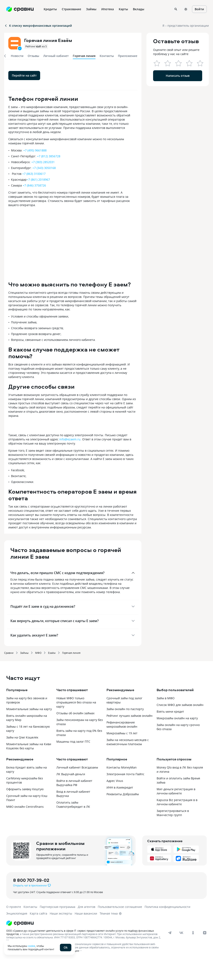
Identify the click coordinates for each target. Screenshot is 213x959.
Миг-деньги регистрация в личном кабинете (176, 791)
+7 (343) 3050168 (44, 168)
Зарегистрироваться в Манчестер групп (173, 813)
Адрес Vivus (114, 781)
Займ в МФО (166, 698)
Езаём (52, 652)
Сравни (9, 652)
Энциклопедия (16, 913)
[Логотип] (102, 923)
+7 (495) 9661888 (35, 150)
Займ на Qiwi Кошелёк (22, 737)
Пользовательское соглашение (120, 907)
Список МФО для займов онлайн (180, 705)
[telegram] (170, 933)
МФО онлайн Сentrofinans (25, 807)
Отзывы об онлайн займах (75, 713)
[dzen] (205, 933)
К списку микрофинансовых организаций (38, 26)
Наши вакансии (86, 913)
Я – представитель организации (185, 26)
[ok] (193, 933)
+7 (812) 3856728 (48, 156)
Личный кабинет (56, 56)
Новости (17, 56)
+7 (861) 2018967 (38, 179)
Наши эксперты (61, 913)
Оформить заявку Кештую (25, 789)
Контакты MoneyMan (121, 767)
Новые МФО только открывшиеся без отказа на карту (76, 702)
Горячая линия (71, 652)
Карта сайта (38, 913)
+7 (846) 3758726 (34, 185)
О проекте (13, 907)
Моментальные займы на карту (29, 709)
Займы (24, 652)
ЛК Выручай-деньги (70, 774)
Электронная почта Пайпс (125, 774)
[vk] (181, 933)
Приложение (127, 56)
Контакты (107, 56)
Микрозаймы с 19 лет (121, 733)
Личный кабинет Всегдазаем (77, 767)
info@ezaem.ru (69, 439)
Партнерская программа (57, 907)
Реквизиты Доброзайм (122, 794)
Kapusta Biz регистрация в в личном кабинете (177, 802)
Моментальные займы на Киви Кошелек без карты (28, 746)
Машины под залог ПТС (73, 742)
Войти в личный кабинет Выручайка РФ (74, 783)
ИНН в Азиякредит (119, 787)
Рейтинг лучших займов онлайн (129, 716)
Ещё (152, 9)
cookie (31, 946)
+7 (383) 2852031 (43, 162)
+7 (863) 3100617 (34, 174)
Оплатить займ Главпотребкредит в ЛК (73, 804)
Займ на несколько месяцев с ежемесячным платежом (127, 742)
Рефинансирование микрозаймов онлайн (121, 724)
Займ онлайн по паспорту (125, 709)
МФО (38, 652)
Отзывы (33, 56)
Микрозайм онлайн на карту (177, 718)
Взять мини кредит (170, 711)
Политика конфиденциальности (167, 907)
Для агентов (86, 907)
